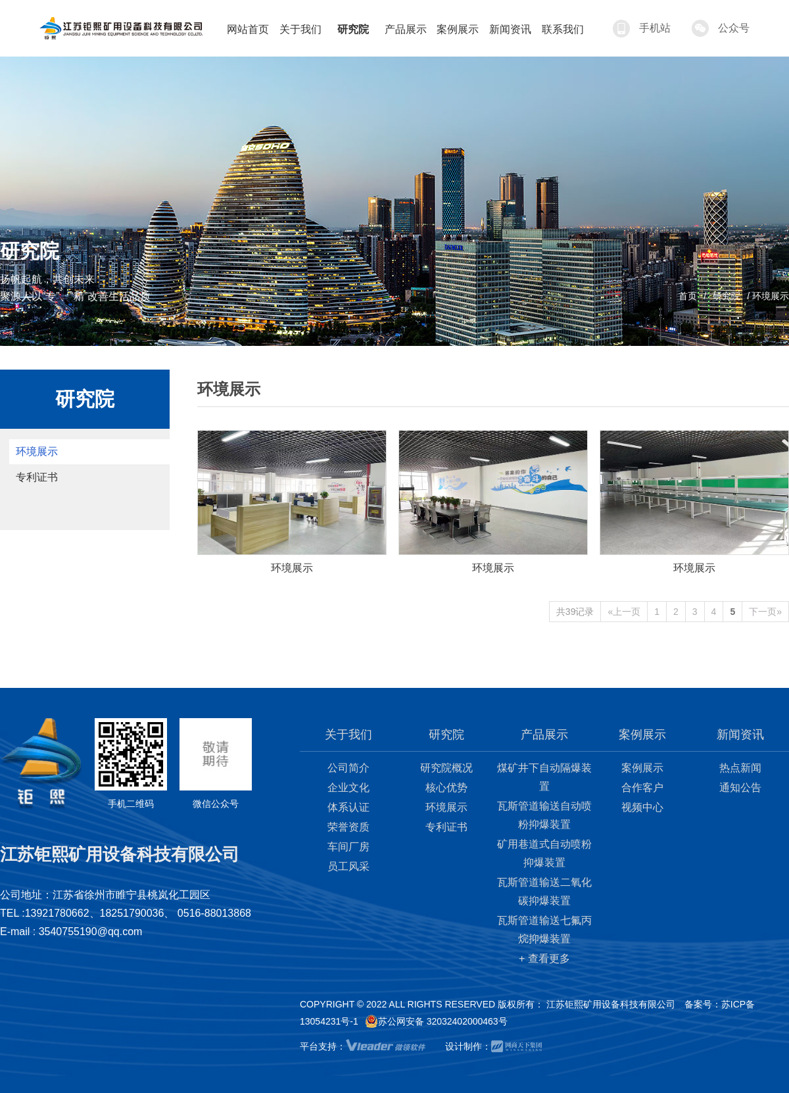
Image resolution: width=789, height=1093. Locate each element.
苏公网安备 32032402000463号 (436, 1021)
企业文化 (348, 787)
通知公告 (740, 787)
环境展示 (37, 451)
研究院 (726, 296)
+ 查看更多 (544, 958)
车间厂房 (348, 846)
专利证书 (37, 477)
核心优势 (446, 787)
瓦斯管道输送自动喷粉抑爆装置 (544, 815)
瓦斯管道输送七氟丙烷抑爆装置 (544, 929)
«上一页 (624, 611)
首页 (688, 296)
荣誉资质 (348, 827)
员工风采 (348, 866)
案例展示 (642, 767)
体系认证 (348, 807)
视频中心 (642, 807)
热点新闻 (740, 767)
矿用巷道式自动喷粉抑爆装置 (544, 853)
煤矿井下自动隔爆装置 (544, 777)
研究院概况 (446, 767)
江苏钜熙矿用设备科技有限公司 (610, 1004)
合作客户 (642, 787)
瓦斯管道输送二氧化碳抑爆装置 (544, 891)
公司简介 (348, 767)
